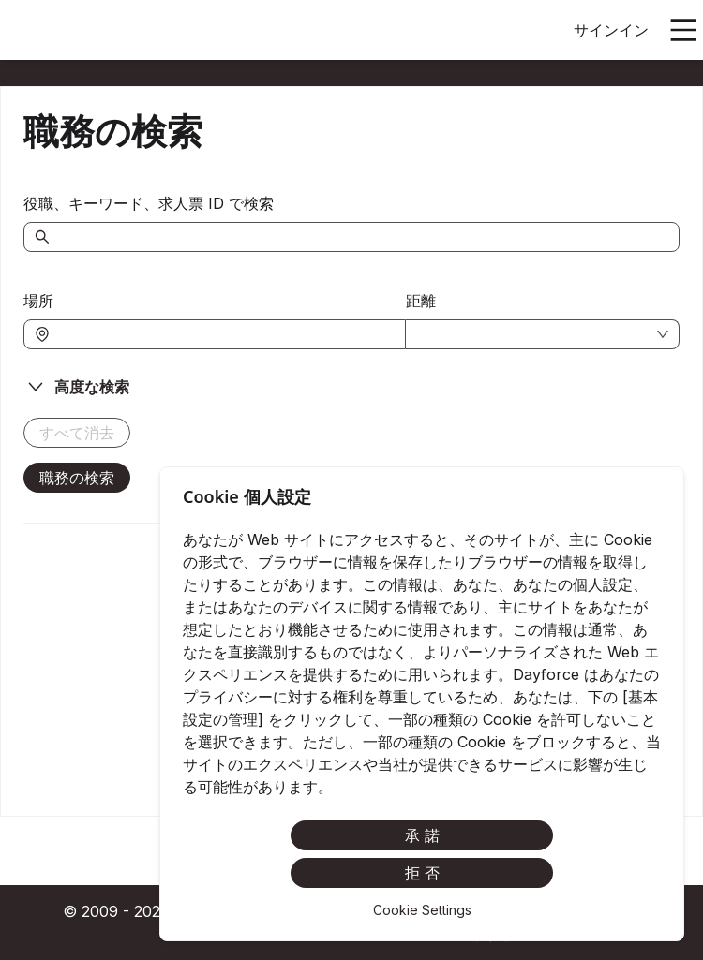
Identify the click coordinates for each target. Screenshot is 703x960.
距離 (421, 300)
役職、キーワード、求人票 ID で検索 (148, 203)
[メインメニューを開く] (683, 30)
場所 (38, 300)
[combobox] (224, 334)
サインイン (611, 30)
